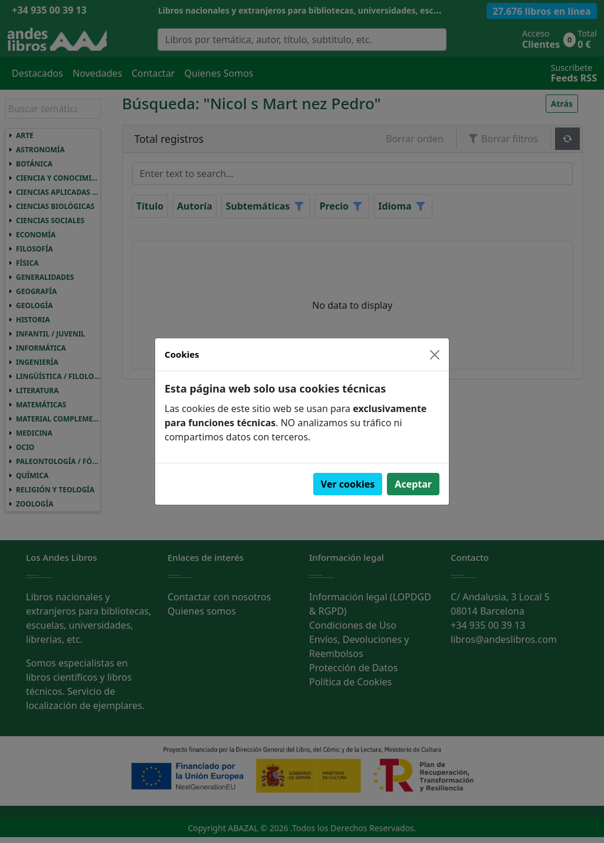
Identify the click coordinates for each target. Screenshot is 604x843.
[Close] (434, 354)
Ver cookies (348, 484)
